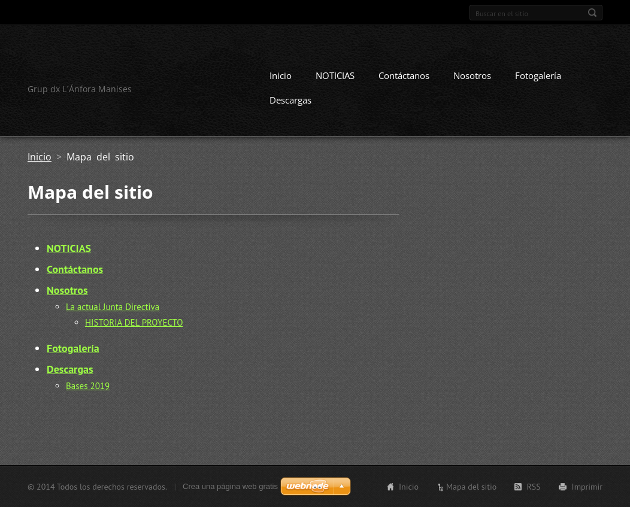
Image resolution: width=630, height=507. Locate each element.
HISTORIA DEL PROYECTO (134, 322)
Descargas (290, 100)
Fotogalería (538, 75)
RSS (533, 486)
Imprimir (587, 486)
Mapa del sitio (471, 486)
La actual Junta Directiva (112, 306)
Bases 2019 (88, 385)
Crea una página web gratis (230, 486)
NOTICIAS (335, 75)
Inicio (280, 75)
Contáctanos (403, 75)
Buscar (592, 12)
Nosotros (472, 75)
